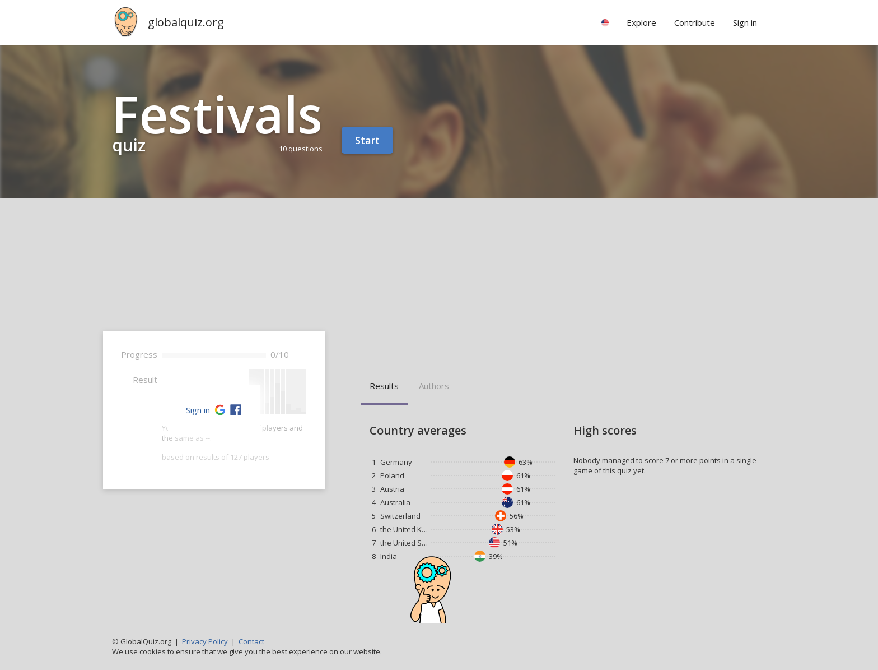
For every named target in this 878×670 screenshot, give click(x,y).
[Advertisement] (439, 282)
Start (367, 140)
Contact (251, 641)
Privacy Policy (205, 641)
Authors (434, 385)
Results (384, 385)
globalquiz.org (186, 22)
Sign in (198, 409)
